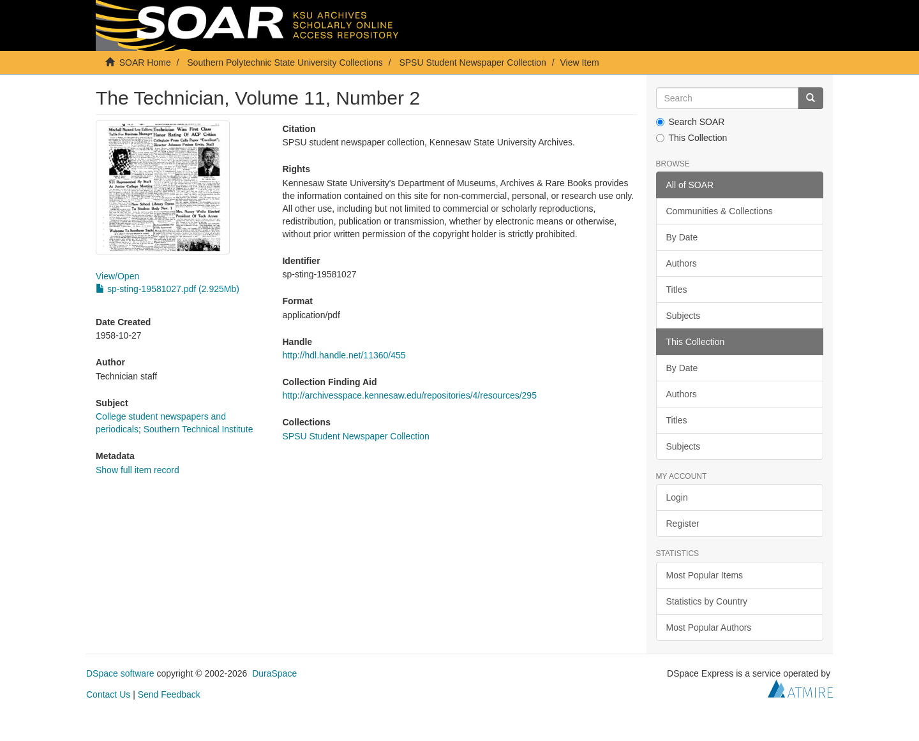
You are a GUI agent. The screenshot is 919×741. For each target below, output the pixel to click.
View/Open (117, 276)
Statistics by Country (707, 601)
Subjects (683, 316)
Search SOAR (690, 122)
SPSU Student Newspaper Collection (472, 62)
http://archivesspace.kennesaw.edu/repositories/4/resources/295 (409, 395)
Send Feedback (169, 694)
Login (677, 497)
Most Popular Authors (709, 627)
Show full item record (137, 470)
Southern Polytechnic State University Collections (285, 62)
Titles (676, 289)
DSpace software (120, 673)
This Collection (692, 138)
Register (682, 523)
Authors (681, 263)
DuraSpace (274, 673)
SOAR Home (145, 62)
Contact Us (108, 694)
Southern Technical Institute (198, 429)
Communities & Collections (719, 211)
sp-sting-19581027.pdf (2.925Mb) (167, 289)
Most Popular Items (704, 575)
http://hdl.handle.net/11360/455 (343, 355)
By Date (682, 237)
